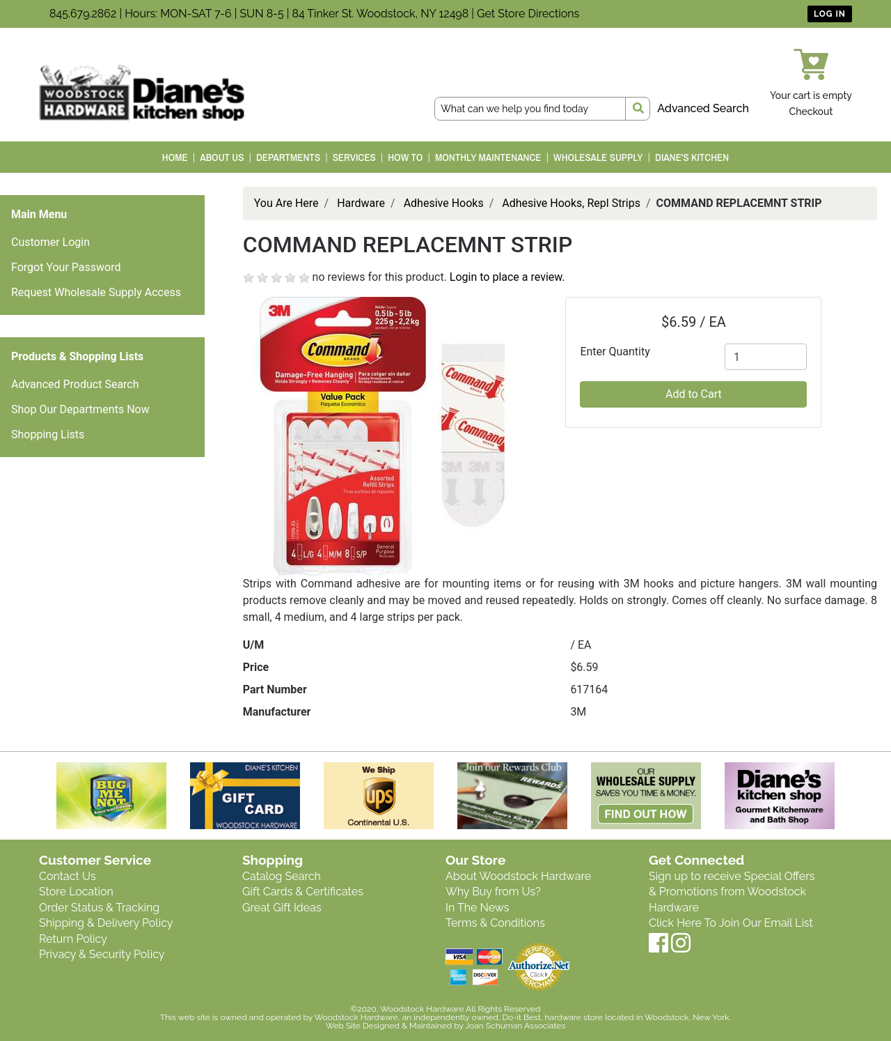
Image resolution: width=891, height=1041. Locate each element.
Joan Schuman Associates (515, 1026)
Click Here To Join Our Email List (731, 923)
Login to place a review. (507, 277)
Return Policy (73, 939)
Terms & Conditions (495, 923)
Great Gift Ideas (282, 907)
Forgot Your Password (66, 267)
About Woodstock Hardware (518, 876)
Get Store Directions (528, 13)
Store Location (76, 891)
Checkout (811, 111)
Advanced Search (703, 108)
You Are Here (286, 203)
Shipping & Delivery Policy (106, 923)
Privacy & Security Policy (101, 954)
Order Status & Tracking (99, 907)
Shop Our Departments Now (80, 409)
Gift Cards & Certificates (302, 891)
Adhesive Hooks (444, 203)
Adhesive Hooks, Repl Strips (571, 203)
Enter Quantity (614, 351)
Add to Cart (693, 394)
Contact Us (67, 876)
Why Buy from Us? (493, 891)
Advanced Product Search (75, 384)
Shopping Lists (47, 434)
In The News (477, 907)
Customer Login (50, 242)
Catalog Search (281, 876)
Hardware (361, 203)
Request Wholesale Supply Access (96, 292)
